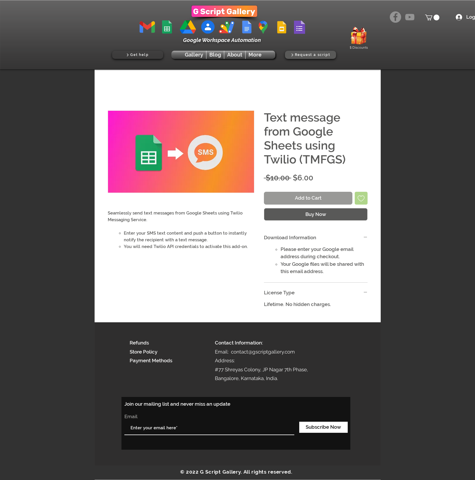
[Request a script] (310, 55)
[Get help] (137, 55)
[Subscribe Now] (323, 427)
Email (131, 416)
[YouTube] (409, 17)
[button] (432, 17)
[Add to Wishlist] (361, 198)
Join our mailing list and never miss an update (177, 404)
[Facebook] (395, 17)
